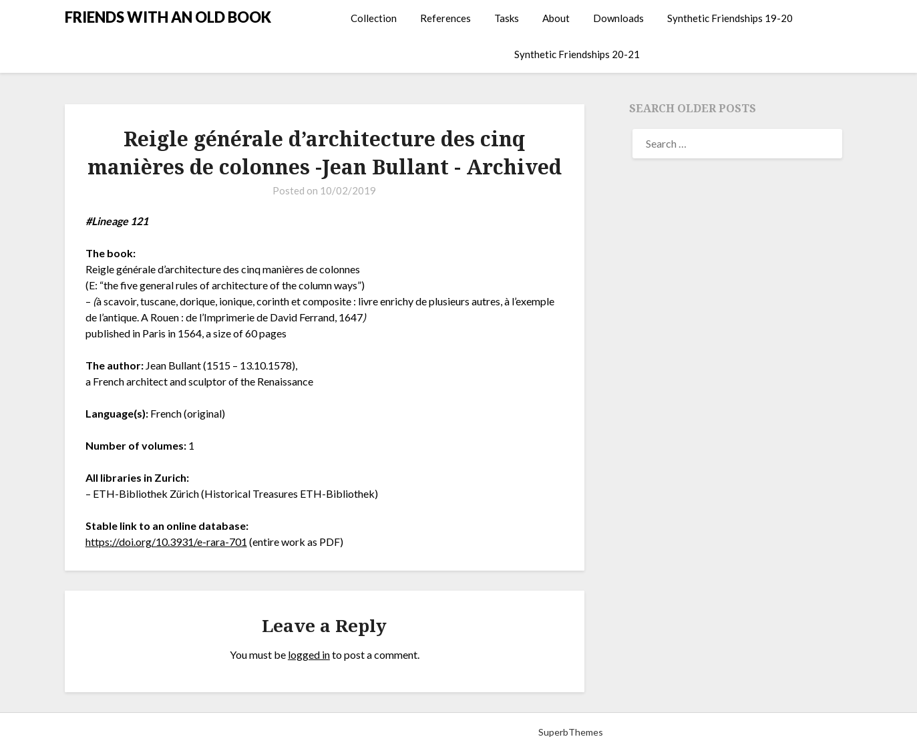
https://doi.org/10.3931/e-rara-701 (166, 541)
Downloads (618, 18)
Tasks (506, 18)
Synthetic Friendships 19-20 (730, 18)
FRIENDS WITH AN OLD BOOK (168, 17)
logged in (309, 654)
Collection (374, 18)
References (445, 18)
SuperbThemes (570, 732)
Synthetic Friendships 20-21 (577, 54)
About (556, 18)
